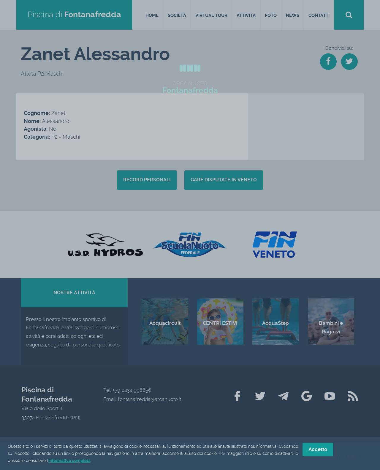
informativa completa (69, 461)
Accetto (317, 450)
